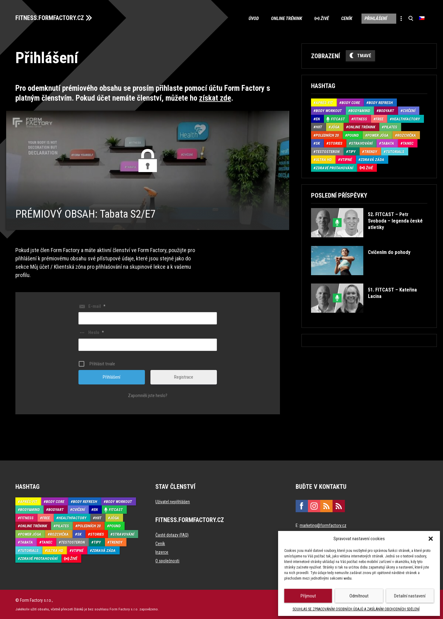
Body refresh (381, 102)
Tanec (408, 143)
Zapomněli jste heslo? (147, 395)
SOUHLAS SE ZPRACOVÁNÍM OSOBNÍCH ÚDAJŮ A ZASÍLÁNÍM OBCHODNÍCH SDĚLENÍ (356, 609)
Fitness (360, 119)
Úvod (254, 18)
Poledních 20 (327, 135)
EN (318, 119)
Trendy (370, 151)
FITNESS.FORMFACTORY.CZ (49, 18)
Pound (353, 135)
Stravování (362, 143)
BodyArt (386, 110)
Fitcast (338, 119)
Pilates (390, 127)
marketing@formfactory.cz (323, 525)
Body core (350, 102)
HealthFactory (406, 119)
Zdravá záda (372, 159)
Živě (325, 18)
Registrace (183, 377)
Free (379, 119)
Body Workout (329, 110)
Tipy (352, 151)
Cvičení (409, 110)
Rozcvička (406, 135)
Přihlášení (376, 18)
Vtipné (346, 159)
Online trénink (286, 18)
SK (318, 143)
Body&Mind (360, 110)
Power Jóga (378, 135)
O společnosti (167, 560)
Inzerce (161, 551)
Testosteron (328, 151)
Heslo (96, 332)
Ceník (346, 18)
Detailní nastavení (409, 596)
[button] (431, 539)
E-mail (96, 306)
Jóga (335, 127)
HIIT (319, 127)
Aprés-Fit (324, 102)
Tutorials (395, 151)
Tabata (387, 143)
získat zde (215, 98)
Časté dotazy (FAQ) (172, 534)
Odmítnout (359, 596)
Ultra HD (324, 159)
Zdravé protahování (334, 168)
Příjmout (308, 596)
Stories (335, 143)
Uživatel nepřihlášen (172, 501)
